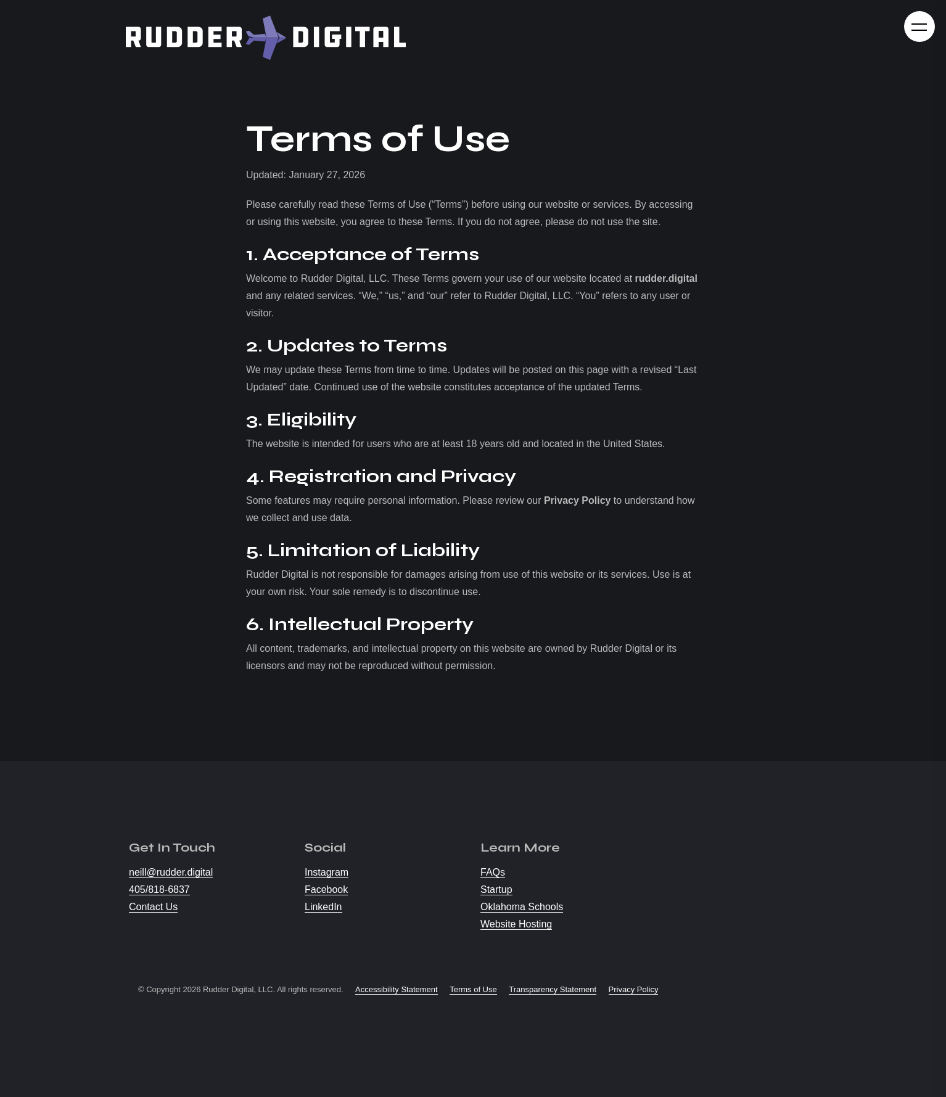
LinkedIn (323, 907)
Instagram (326, 872)
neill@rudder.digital (171, 872)
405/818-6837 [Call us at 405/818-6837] (159, 889)
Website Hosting (516, 924)
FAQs (492, 872)
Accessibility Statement (396, 989)
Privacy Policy (634, 989)
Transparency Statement (552, 989)
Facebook (326, 889)
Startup (496, 889)
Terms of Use (473, 989)
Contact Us (153, 907)
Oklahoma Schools (521, 907)
